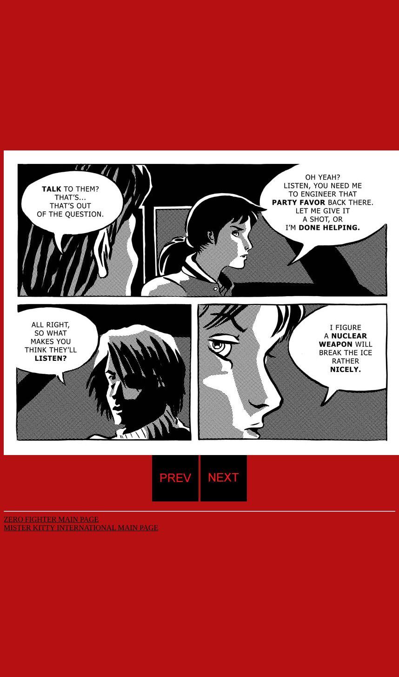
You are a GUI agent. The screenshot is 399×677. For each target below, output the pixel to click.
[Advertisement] (199, 69)
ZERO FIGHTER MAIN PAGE (51, 519)
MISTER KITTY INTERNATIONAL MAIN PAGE (81, 528)
